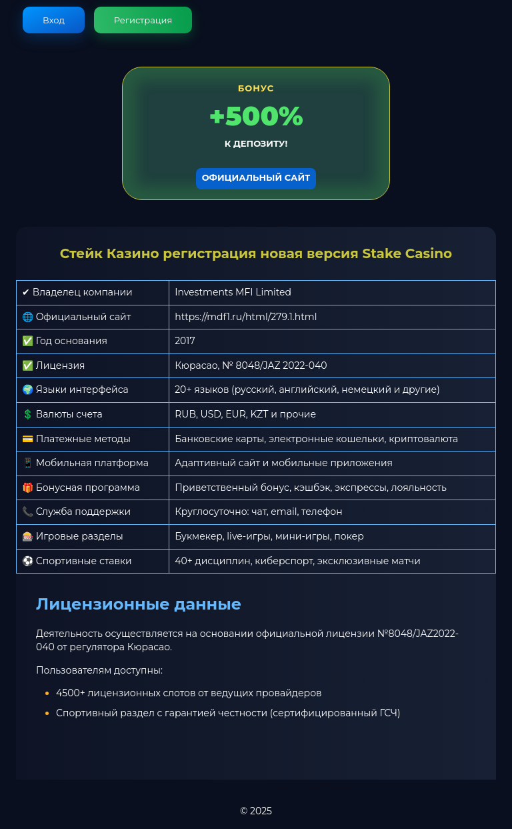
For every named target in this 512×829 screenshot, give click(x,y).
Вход (54, 20)
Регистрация (143, 20)
